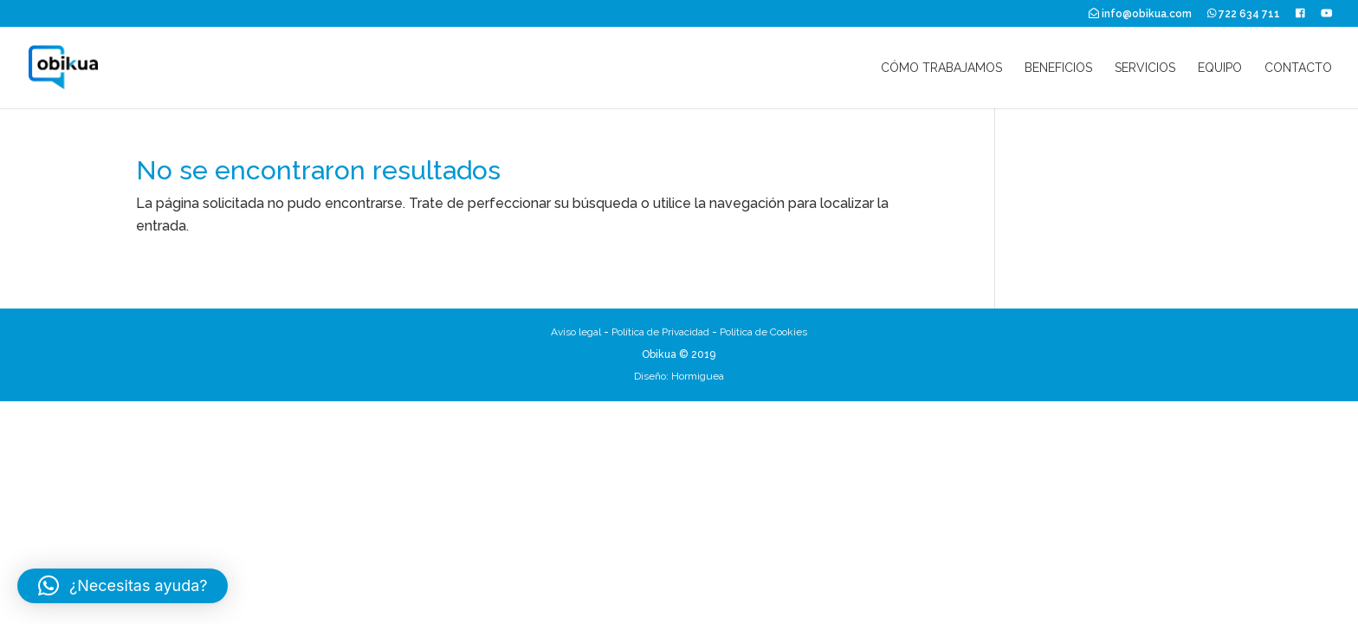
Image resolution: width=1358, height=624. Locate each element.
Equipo (1220, 68)
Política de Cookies (763, 332)
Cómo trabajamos (941, 68)
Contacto (1298, 68)
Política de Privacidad (660, 332)
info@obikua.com (1140, 14)
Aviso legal (576, 332)
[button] (122, 586)
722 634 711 (1244, 14)
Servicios (1145, 68)
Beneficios (1058, 68)
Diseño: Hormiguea (679, 376)
